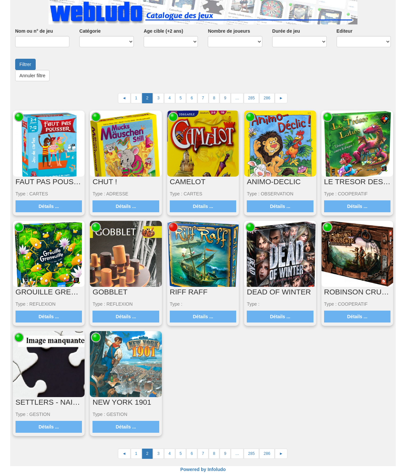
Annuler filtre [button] (32, 75)
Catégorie (90, 31)
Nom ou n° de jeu (34, 31)
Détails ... (49, 206)
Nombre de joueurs (229, 31)
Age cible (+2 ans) (163, 31)
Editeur (344, 31)
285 (251, 98)
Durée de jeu (286, 31)
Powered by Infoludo (203, 469)
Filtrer (25, 64)
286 (267, 98)
